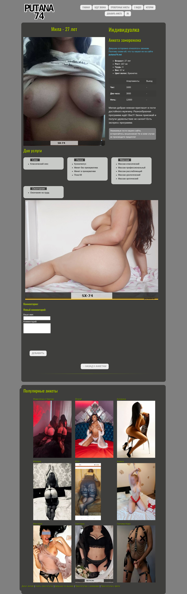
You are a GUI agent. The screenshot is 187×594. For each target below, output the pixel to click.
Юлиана (37, 461)
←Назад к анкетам (94, 366)
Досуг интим (28, 586)
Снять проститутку (44, 586)
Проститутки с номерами (87, 586)
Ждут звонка (100, 7)
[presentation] (43, 342)
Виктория (38, 524)
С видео (137, 7)
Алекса (120, 461)
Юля (77, 461)
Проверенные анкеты (120, 7)
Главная (86, 7)
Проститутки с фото (110, 586)
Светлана (79, 524)
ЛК (128, 13)
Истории (149, 7)
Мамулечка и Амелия (43, 399)
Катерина (121, 399)
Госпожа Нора (124, 524)
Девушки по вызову (64, 586)
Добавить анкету (114, 13)
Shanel (78, 399)
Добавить (38, 353)
